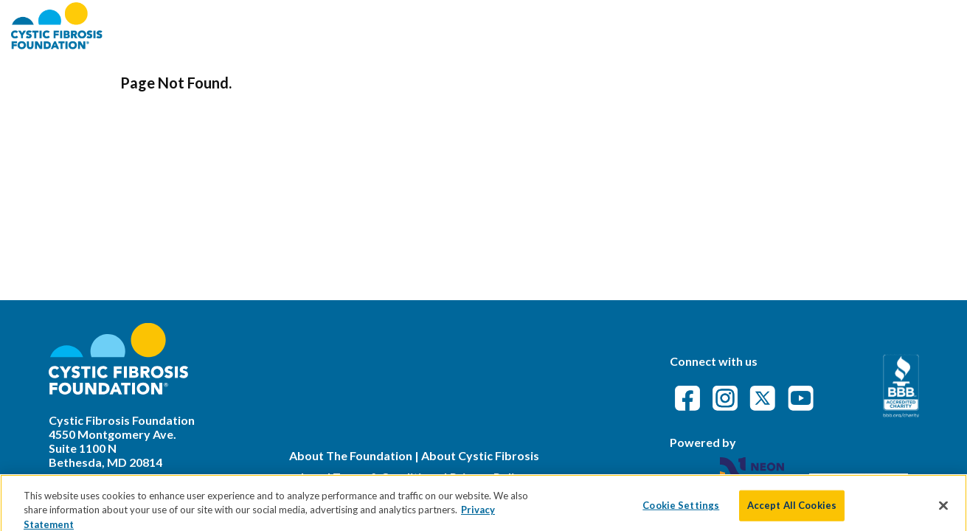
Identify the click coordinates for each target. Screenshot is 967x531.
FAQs (754, 25)
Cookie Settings (680, 512)
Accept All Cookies (791, 512)
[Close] (943, 512)
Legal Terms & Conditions (371, 477)
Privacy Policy (488, 477)
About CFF (582, 25)
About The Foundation (350, 455)
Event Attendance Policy (869, 25)
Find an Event (677, 25)
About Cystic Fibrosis (480, 455)
